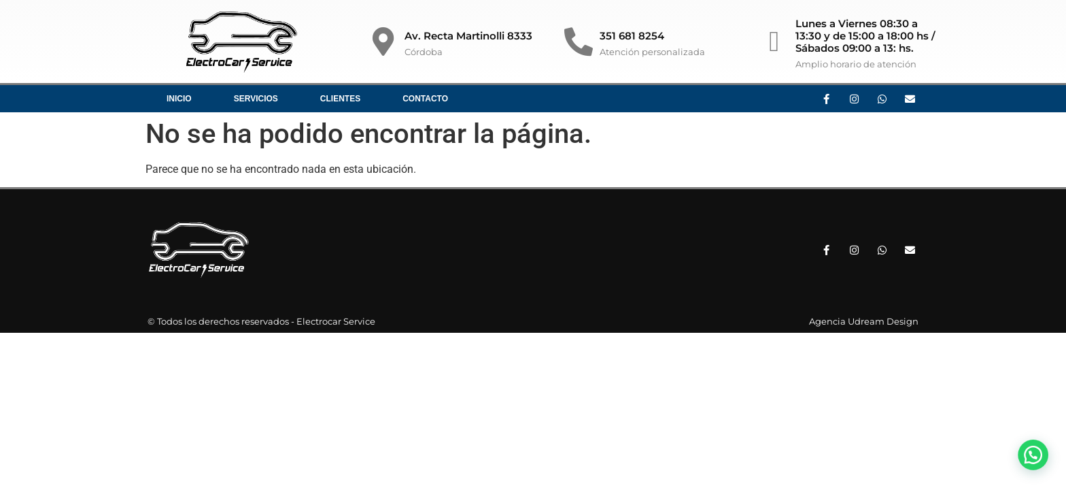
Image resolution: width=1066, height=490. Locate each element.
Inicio (179, 98)
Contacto (425, 98)
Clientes (340, 98)
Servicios (256, 98)
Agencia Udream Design (863, 321)
